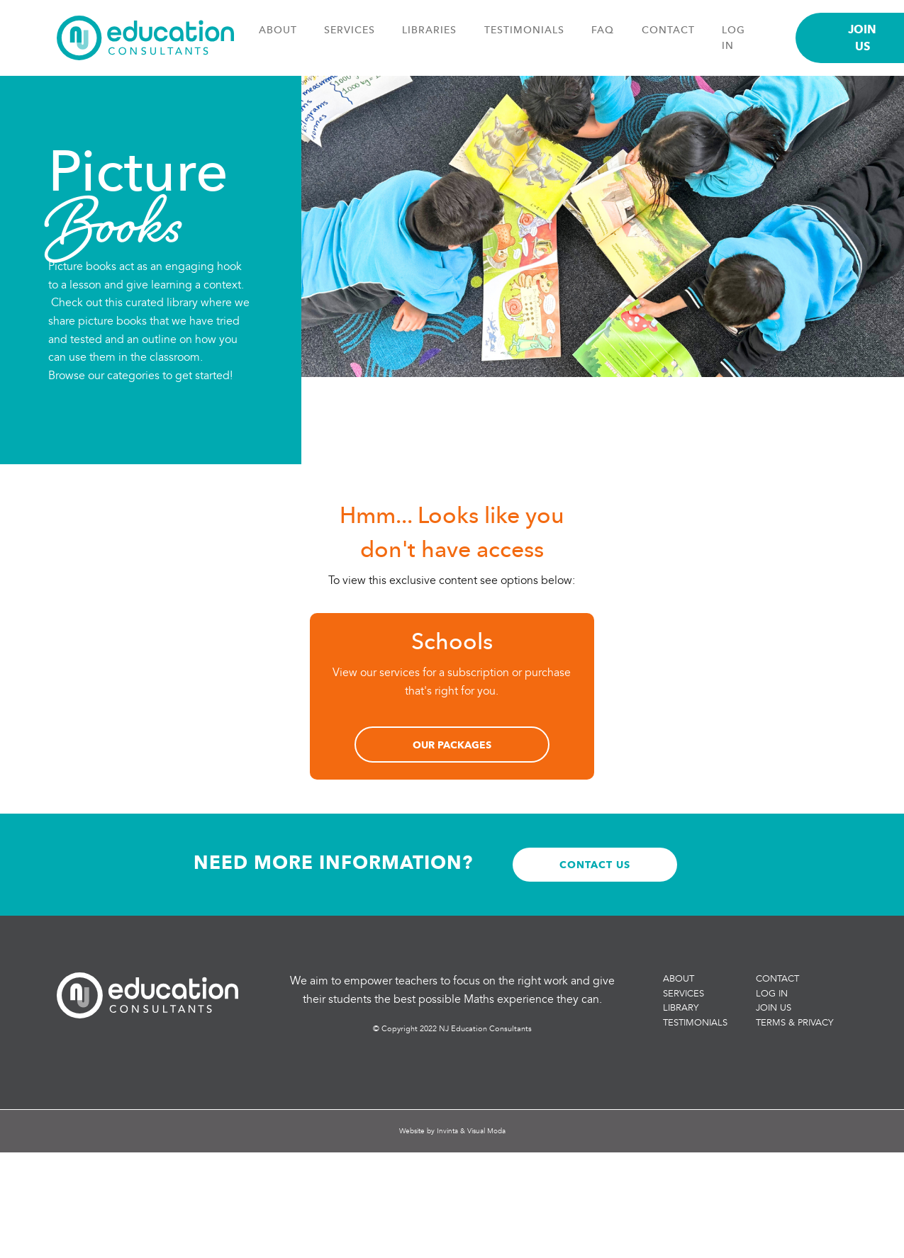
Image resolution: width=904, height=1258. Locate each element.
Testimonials (524, 29)
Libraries (429, 29)
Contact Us (594, 864)
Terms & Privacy (794, 1022)
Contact (668, 29)
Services (349, 29)
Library (680, 1007)
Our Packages (452, 744)
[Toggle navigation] (777, 44)
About (278, 29)
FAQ (602, 29)
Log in (733, 37)
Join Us (773, 1007)
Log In (772, 993)
